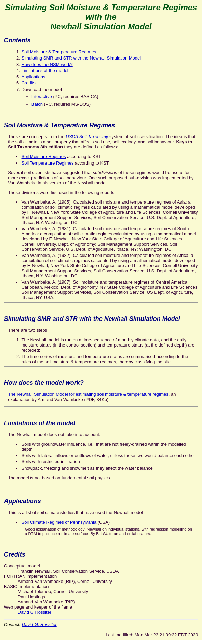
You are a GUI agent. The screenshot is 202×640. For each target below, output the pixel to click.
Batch (37, 104)
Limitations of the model (44, 70)
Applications (33, 76)
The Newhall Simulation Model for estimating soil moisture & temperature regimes (88, 394)
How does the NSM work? (46, 64)
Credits (28, 83)
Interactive (41, 96)
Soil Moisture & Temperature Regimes (58, 51)
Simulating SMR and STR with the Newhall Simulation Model (81, 58)
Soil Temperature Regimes (47, 163)
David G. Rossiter (39, 624)
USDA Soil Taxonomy (87, 136)
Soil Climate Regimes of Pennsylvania (58, 522)
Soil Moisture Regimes (43, 156)
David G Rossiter (34, 612)
